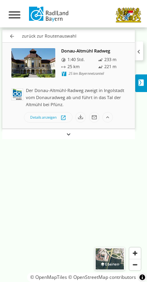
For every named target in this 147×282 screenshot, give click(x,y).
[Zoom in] (135, 253)
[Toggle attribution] (142, 277)
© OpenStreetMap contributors (102, 277)
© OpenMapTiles (48, 277)
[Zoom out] (135, 264)
